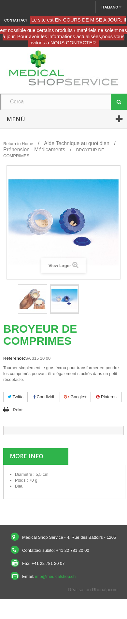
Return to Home (18, 143)
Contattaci (15, 20)
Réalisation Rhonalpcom (93, 589)
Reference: (14, 358)
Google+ (75, 396)
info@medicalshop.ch (55, 576)
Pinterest (107, 396)
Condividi (43, 396)
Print (18, 409)
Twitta (15, 396)
